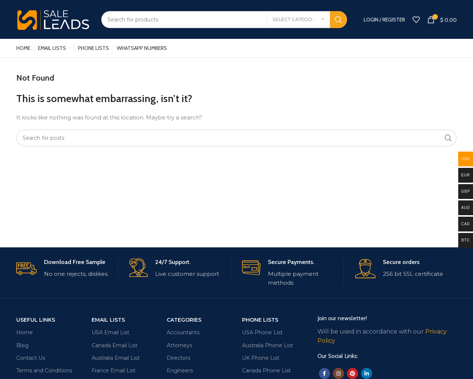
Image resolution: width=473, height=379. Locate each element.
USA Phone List (262, 332)
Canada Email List (114, 345)
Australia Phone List (267, 345)
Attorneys (179, 345)
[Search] (224, 19)
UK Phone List (260, 358)
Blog (22, 345)
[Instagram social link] (338, 373)
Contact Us (30, 358)
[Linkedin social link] (366, 373)
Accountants (183, 332)
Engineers (180, 370)
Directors (178, 358)
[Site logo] (53, 18)
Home (24, 332)
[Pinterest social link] (352, 373)
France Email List (114, 370)
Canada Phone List (266, 370)
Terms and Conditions (44, 370)
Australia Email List (116, 358)
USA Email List (110, 332)
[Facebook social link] (324, 373)
